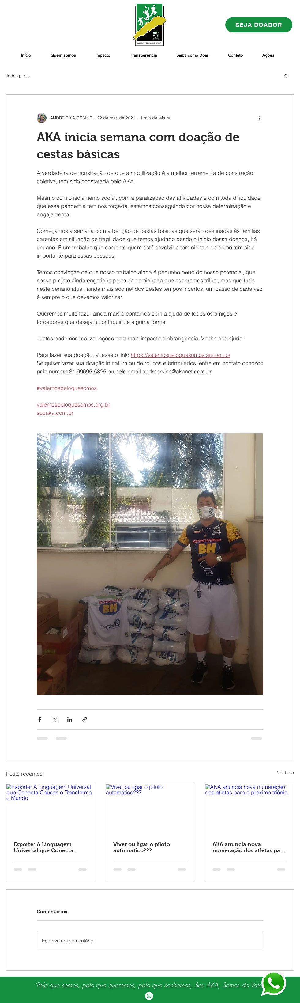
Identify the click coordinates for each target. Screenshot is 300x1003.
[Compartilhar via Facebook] (40, 719)
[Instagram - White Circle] (149, 996)
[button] (286, 76)
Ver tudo (285, 772)
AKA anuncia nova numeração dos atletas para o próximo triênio (248, 847)
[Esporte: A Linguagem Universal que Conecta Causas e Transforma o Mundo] (50, 809)
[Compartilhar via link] (85, 719)
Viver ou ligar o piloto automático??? (141, 847)
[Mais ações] (259, 118)
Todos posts (18, 75)
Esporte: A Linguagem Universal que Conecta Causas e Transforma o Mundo (44, 847)
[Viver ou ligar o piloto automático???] (150, 809)
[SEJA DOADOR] (258, 24)
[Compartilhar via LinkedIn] (70, 719)
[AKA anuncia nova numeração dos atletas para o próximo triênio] (249, 809)
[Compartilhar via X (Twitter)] (55, 719)
